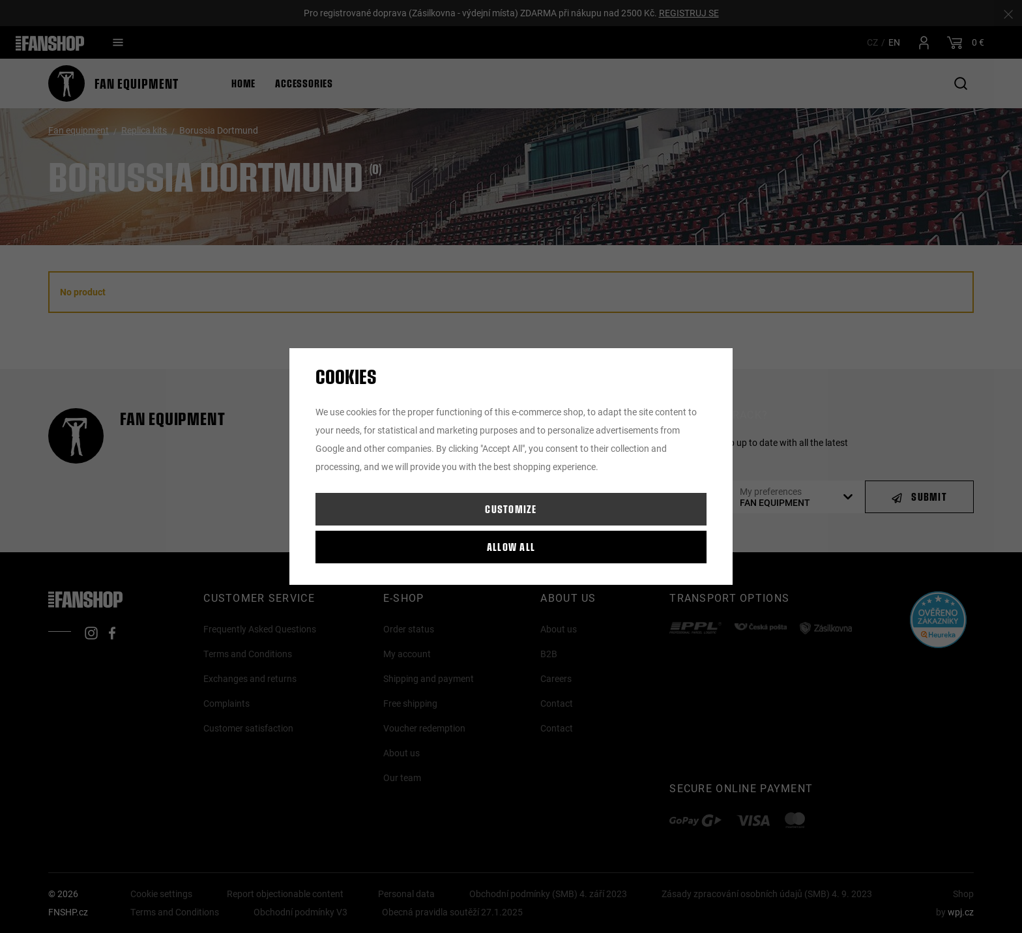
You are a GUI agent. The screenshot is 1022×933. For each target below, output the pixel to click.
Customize (511, 509)
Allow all (511, 547)
